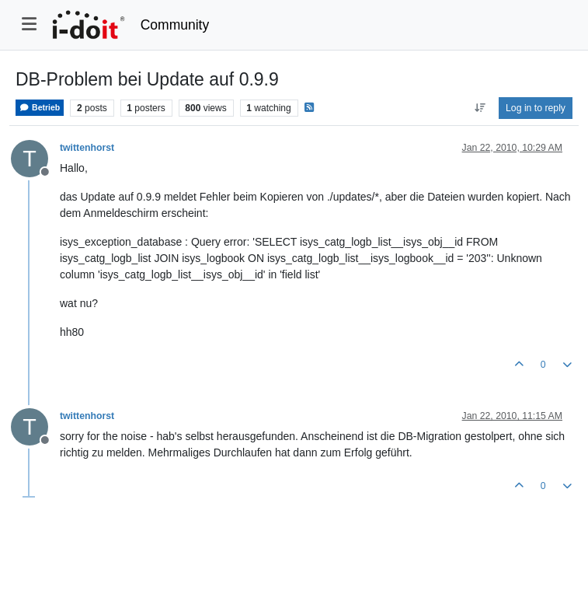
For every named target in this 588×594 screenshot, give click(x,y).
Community (175, 25)
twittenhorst (87, 147)
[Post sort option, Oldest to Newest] (479, 108)
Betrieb (39, 108)
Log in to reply (535, 108)
